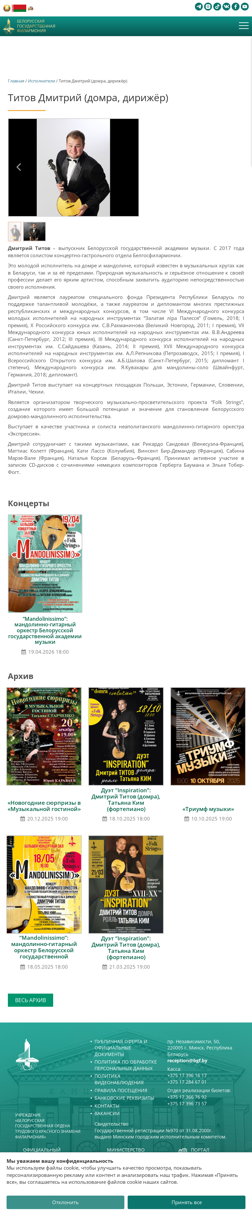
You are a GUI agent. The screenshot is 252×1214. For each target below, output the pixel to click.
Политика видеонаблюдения (119, 1079)
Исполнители (41, 81)
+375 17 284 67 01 (187, 1082)
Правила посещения (120, 1090)
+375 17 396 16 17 (187, 1075)
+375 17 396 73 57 (187, 1103)
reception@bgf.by (187, 1060)
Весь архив (30, 1000)
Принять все (187, 1202)
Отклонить (65, 1202)
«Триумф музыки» (208, 809)
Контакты (106, 1106)
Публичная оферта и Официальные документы (120, 1047)
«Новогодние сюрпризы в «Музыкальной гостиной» (44, 805)
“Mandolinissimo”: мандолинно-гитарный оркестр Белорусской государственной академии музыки (45, 630)
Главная (16, 81)
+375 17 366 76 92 (187, 1097)
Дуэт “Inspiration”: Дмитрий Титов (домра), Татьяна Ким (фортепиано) (126, 799)
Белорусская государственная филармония (36, 26)
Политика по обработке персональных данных (125, 1065)
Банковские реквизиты (124, 1098)
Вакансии (107, 1113)
